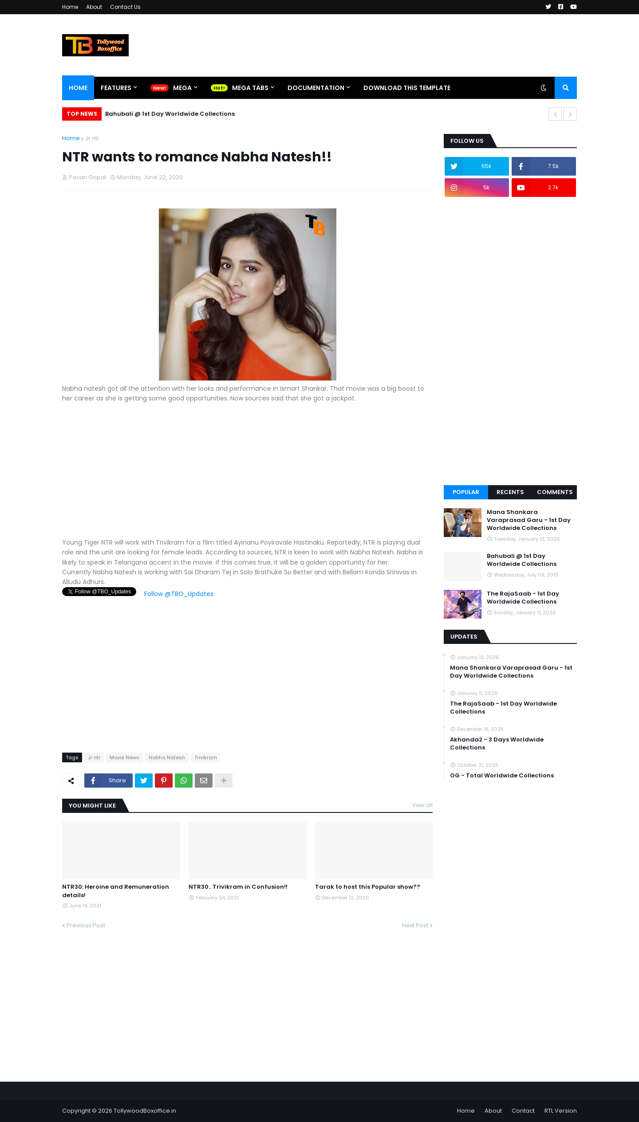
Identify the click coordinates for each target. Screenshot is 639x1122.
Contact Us (125, 7)
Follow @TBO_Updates (178, 593)
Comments (555, 492)
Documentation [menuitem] (316, 87)
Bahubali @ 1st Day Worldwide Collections (170, 114)
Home (70, 7)
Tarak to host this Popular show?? (367, 887)
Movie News (124, 757)
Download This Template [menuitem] (406, 87)
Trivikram (205, 757)
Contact (523, 1110)
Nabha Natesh (167, 757)
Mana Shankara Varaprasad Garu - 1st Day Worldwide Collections (529, 520)
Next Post (415, 925)
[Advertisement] (247, 475)
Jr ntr (92, 138)
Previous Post (86, 925)
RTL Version (560, 1110)
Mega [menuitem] (182, 87)
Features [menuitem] (116, 87)
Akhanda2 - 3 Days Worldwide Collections (497, 744)
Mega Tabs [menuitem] (250, 87)
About (94, 7)
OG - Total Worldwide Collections (502, 776)
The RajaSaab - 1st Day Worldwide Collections (523, 598)
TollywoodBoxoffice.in (145, 1110)
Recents (510, 492)
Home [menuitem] (78, 87)
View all (422, 805)
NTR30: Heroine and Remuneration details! (115, 891)
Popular (466, 492)
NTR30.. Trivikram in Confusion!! (238, 887)
